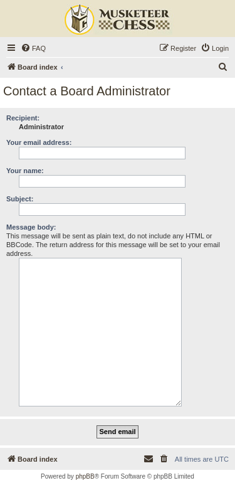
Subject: (19, 199)
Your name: (25, 170)
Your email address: (38, 142)
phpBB (85, 476)
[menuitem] (33, 48)
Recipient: (22, 118)
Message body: (31, 227)
